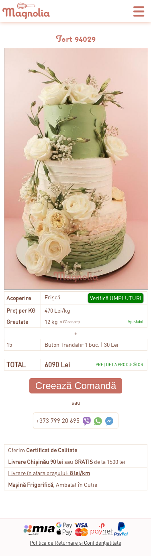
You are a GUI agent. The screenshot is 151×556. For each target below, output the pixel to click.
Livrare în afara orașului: (49, 472)
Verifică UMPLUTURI (115, 297)
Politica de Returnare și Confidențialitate (75, 542)
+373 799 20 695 (58, 420)
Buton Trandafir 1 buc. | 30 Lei (81, 344)
